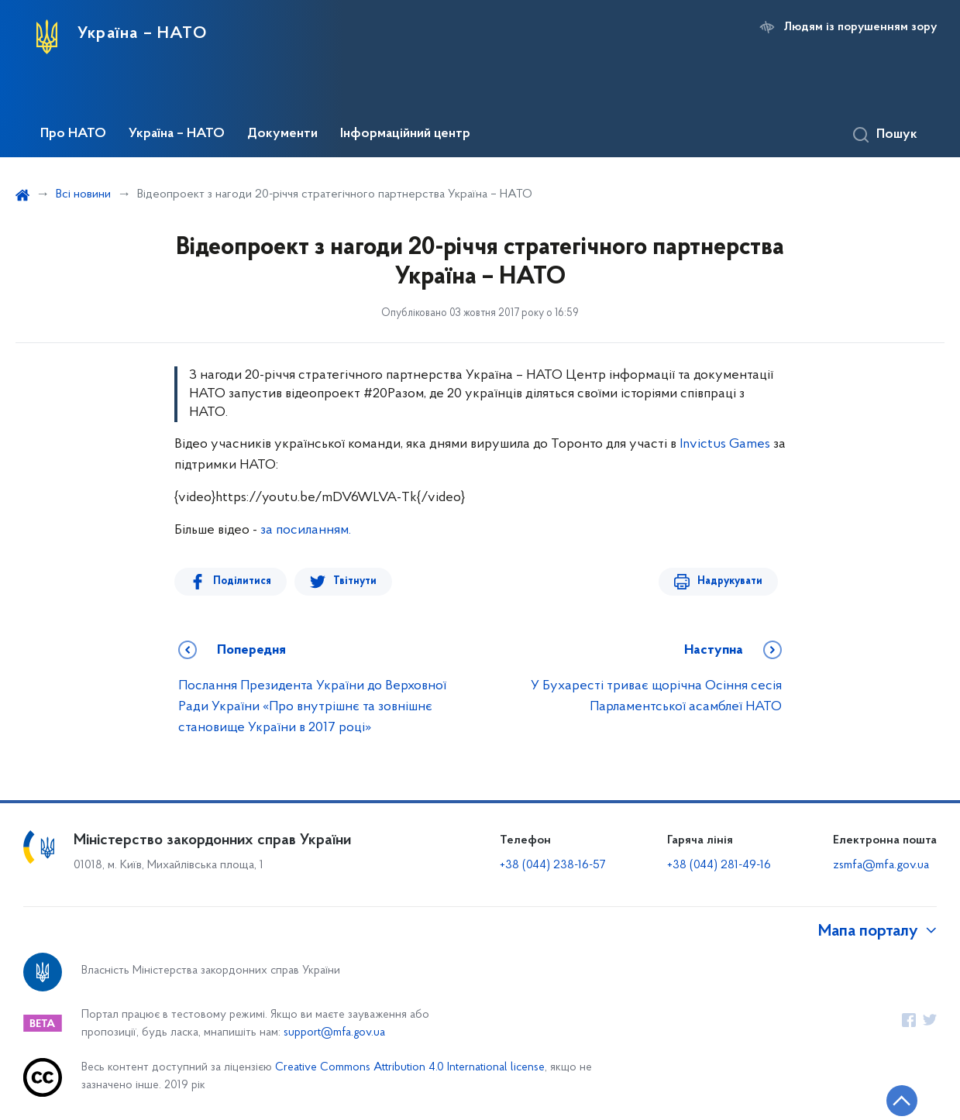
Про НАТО (73, 134)
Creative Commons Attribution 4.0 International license (410, 1068)
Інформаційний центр (405, 134)
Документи (282, 134)
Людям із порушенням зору (860, 27)
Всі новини (83, 194)
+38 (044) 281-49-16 (719, 865)
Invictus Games (725, 444)
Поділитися (242, 581)
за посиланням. (304, 530)
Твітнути (355, 581)
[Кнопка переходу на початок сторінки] (901, 1100)
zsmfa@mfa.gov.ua (881, 865)
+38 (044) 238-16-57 (552, 865)
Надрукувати (729, 581)
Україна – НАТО (177, 134)
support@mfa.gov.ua (334, 1033)
